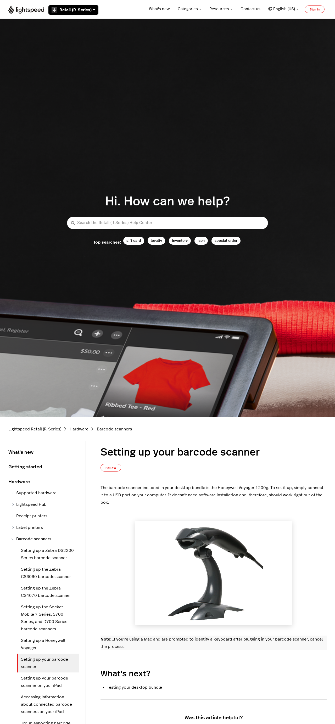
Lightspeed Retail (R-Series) (34, 429)
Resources (221, 9)
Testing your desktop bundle (134, 687)
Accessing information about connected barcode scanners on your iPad (46, 704)
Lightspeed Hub (29, 504)
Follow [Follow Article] (110, 467)
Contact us (250, 9)
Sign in (315, 9)
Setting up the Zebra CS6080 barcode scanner (46, 573)
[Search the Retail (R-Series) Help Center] (167, 223)
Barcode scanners (114, 429)
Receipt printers (29, 516)
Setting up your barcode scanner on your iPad (44, 682)
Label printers (27, 527)
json (201, 241)
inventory (180, 241)
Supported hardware (34, 493)
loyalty (156, 241)
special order (226, 241)
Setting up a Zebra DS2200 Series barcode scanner (47, 554)
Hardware (79, 429)
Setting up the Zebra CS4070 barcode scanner (46, 592)
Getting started (25, 467)
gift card (133, 241)
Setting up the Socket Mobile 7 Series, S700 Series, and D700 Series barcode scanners (44, 618)
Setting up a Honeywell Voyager (43, 644)
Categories (190, 9)
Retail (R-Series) (73, 10)
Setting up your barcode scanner (44, 663)
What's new (159, 9)
